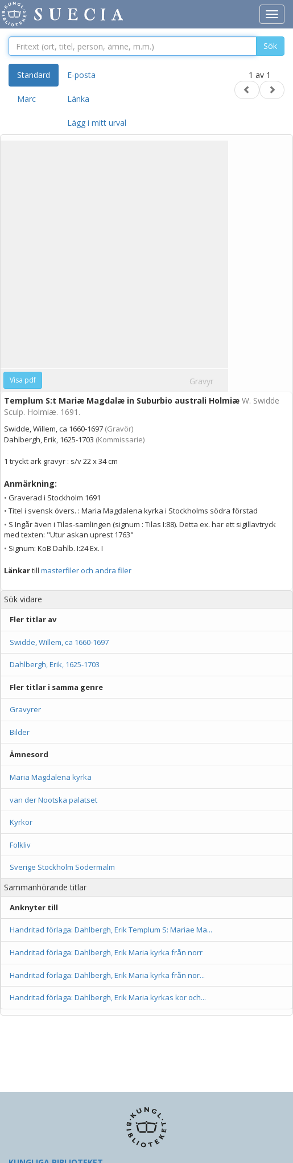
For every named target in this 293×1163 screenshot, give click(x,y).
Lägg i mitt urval (96, 122)
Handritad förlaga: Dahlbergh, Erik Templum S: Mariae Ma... (111, 929)
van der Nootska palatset (53, 800)
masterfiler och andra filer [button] (86, 570)
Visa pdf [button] (23, 380)
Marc (26, 98)
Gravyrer (25, 709)
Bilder (20, 732)
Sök (270, 45)
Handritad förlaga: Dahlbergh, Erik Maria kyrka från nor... (107, 975)
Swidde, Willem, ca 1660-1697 (59, 642)
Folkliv (20, 845)
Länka (78, 98)
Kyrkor (21, 822)
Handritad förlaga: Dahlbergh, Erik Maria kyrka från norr (107, 952)
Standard (33, 74)
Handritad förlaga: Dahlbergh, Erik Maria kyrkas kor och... (108, 997)
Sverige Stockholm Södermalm (62, 867)
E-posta (81, 74)
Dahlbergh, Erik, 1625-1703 (55, 664)
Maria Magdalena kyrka (51, 777)
